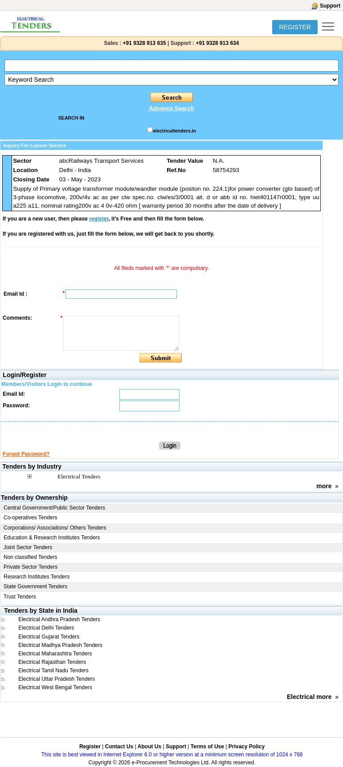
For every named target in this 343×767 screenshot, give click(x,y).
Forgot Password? (26, 454)
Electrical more (309, 696)
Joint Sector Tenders (28, 547)
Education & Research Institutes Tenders (52, 537)
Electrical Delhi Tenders (46, 628)
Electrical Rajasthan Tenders (52, 662)
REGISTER (295, 27)
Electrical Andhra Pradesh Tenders (59, 619)
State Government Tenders (35, 586)
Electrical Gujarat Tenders (48, 637)
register (98, 219)
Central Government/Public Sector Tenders (54, 508)
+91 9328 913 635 (143, 43)
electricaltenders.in (174, 130)
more (323, 486)
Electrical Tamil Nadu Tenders (53, 670)
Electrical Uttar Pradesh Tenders (56, 679)
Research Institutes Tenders (37, 577)
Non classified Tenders (30, 557)
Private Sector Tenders (30, 567)
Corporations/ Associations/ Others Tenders (55, 528)
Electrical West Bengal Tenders (55, 687)
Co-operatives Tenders (30, 517)
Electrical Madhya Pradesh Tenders (60, 645)
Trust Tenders (20, 597)
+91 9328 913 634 (217, 43)
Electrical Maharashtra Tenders (55, 654)
